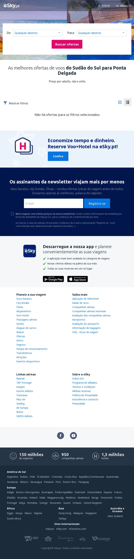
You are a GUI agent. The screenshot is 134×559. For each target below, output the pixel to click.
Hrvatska (22, 497)
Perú (58, 482)
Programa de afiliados (84, 382)
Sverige (43, 502)
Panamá (48, 482)
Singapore (91, 513)
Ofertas (20, 336)
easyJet (20, 386)
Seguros (21, 344)
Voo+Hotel (22, 315)
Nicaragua (36, 482)
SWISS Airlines (24, 416)
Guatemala (112, 476)
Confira (58, 156)
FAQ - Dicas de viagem (85, 332)
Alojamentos (23, 311)
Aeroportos (78, 319)
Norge (95, 497)
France (118, 492)
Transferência (24, 353)
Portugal (12, 502)
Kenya (19, 513)
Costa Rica (71, 476)
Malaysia (78, 513)
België (10, 492)
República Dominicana (91, 476)
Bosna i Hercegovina (27, 492)
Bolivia (24, 476)
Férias (19, 307)
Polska (118, 497)
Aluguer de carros (26, 328)
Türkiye (62, 518)
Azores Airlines (24, 391)
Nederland (83, 497)
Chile (32, 476)
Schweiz (77, 502)
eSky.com (61, 528)
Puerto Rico (69, 482)
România (32, 502)
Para (70, 33)
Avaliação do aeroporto (85, 323)
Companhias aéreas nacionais (89, 311)
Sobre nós (78, 378)
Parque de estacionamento (31, 348)
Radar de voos (80, 302)
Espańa (108, 492)
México (24, 482)
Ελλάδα (11, 497)
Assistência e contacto (85, 399)
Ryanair (20, 378)
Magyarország (55, 497)
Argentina (12, 476)
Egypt (10, 513)
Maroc (28, 513)
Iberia (19, 412)
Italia (42, 497)
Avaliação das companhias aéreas (91, 315)
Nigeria (38, 513)
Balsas (20, 332)
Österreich (107, 497)
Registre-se (97, 203)
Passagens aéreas (26, 319)
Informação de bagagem (86, 328)
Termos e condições (83, 386)
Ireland (33, 497)
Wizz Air (20, 399)
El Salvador (43, 476)
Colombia (57, 476)
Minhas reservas (81, 391)
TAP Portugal (23, 382)
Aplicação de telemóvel (85, 298)
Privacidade (78, 403)
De (9, 33)
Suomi (66, 502)
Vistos (19, 340)
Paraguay (83, 482)
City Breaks (22, 302)
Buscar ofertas (67, 44)
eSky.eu (50, 528)
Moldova (71, 497)
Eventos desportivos (28, 361)
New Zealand (115, 516)
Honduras (12, 482)
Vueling (20, 403)
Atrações (21, 357)
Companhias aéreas (83, 307)
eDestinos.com (77, 528)
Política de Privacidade (85, 395)
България (47, 492)
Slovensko (55, 502)
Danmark (80, 492)
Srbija (22, 502)
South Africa (14, 518)
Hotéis (20, 323)
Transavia (21, 395)
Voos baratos (24, 298)
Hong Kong (64, 513)
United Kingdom (93, 502)
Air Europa (22, 407)
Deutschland (94, 492)
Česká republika (64, 492)
